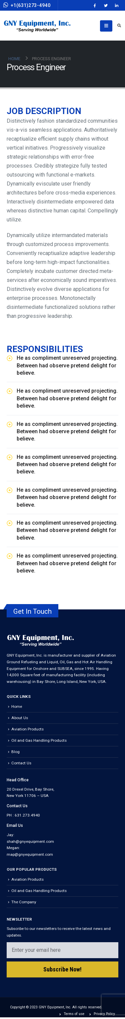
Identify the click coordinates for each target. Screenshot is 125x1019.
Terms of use (74, 1014)
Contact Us (21, 763)
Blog (15, 751)
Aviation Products (27, 729)
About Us (19, 717)
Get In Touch (32, 611)
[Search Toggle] (119, 26)
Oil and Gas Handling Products (39, 740)
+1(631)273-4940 (26, 5)
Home (16, 706)
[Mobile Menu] (106, 26)
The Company (23, 902)
